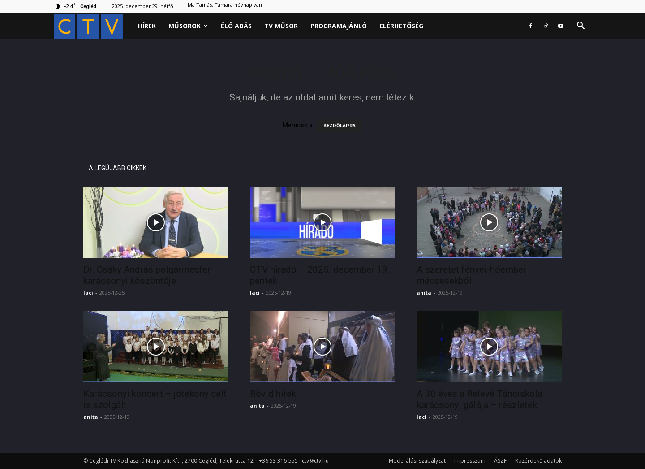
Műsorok (188, 26)
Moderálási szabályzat (417, 461)
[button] (580, 26)
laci (88, 292)
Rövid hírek (273, 393)
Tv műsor (281, 26)
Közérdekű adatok (538, 461)
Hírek (147, 26)
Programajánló (338, 26)
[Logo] (93, 26)
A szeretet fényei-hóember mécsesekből (471, 275)
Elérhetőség (401, 26)
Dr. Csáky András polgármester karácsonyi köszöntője (147, 275)
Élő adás (236, 26)
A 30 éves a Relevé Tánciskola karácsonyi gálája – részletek (479, 399)
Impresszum (470, 461)
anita (424, 292)
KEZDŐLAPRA (339, 126)
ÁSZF (500, 461)
